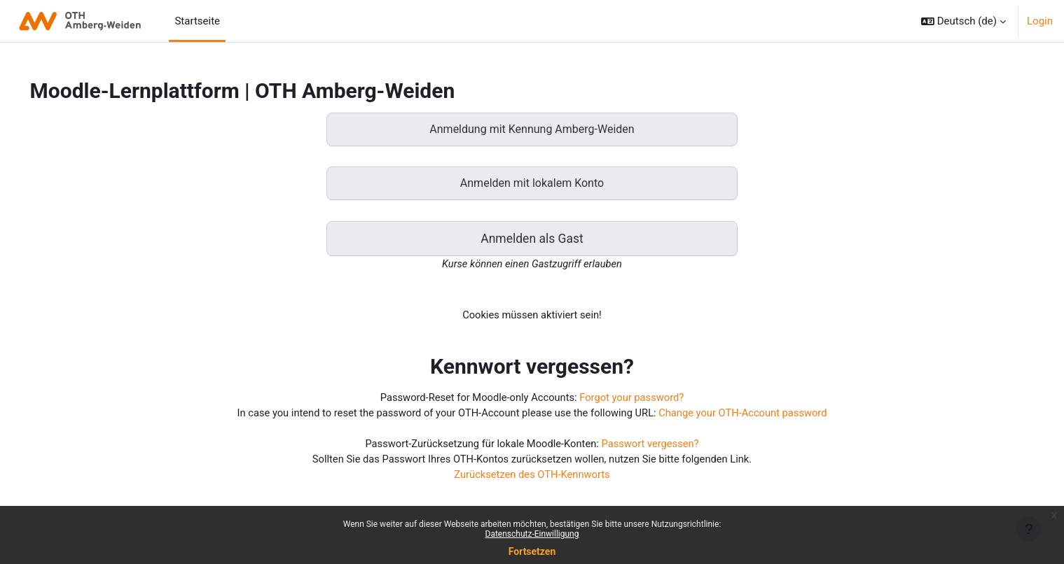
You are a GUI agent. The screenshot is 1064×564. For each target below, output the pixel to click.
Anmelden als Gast (532, 239)
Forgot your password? (634, 400)
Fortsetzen (532, 551)
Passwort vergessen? (653, 447)
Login (1040, 21)
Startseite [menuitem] (197, 21)
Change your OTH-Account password (747, 415)
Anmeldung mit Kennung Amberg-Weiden (531, 129)
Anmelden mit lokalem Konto (532, 183)
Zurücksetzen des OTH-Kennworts (532, 478)
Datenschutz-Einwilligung (532, 534)
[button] (963, 21)
